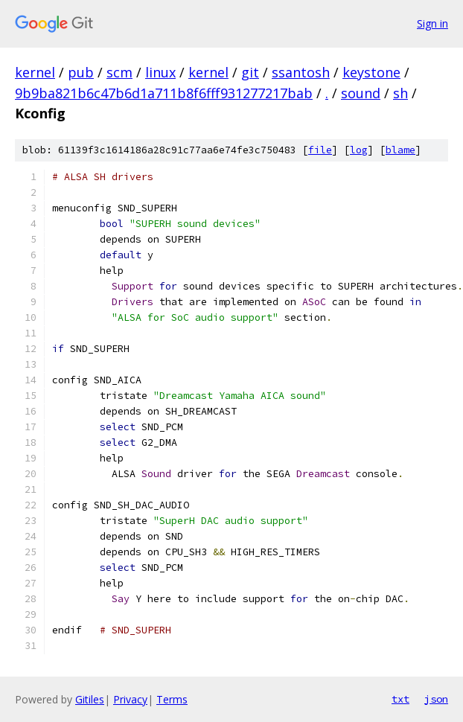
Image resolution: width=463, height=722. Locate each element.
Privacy (130, 699)
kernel (35, 72)
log (359, 150)
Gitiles (89, 699)
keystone (371, 72)
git (250, 72)
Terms (172, 699)
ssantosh (301, 72)
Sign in (432, 23)
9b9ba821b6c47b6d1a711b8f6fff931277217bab (164, 93)
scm (119, 72)
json (436, 699)
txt (400, 699)
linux (160, 72)
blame (400, 150)
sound (360, 93)
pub (81, 72)
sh (400, 93)
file (320, 150)
